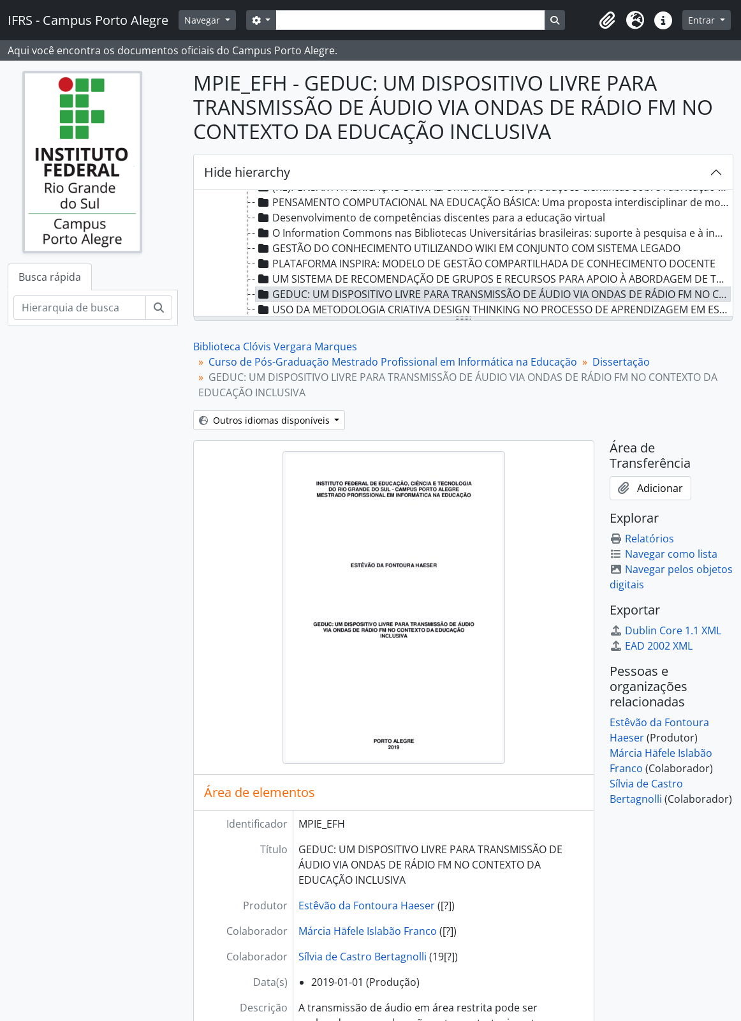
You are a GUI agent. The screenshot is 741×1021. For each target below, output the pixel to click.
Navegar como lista (663, 554)
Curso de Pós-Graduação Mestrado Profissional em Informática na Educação (393, 362)
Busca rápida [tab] (49, 277)
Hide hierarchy (247, 172)
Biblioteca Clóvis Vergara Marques (275, 346)
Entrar (702, 20)
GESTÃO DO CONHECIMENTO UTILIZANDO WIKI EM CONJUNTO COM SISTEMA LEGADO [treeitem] (468, 248)
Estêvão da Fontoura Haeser (366, 905)
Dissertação (621, 362)
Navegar (203, 20)
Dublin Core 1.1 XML (665, 630)
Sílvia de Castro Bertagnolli (362, 957)
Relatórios (642, 539)
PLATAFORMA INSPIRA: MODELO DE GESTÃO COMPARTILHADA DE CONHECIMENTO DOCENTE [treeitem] (485, 263)
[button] (607, 20)
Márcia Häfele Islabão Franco (367, 931)
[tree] (463, 254)
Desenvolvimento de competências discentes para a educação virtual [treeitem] (430, 217)
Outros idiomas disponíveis (265, 420)
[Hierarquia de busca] (79, 307)
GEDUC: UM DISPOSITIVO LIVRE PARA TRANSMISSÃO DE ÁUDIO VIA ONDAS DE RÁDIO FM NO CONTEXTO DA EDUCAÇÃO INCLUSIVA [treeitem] (493, 294)
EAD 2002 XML (651, 646)
